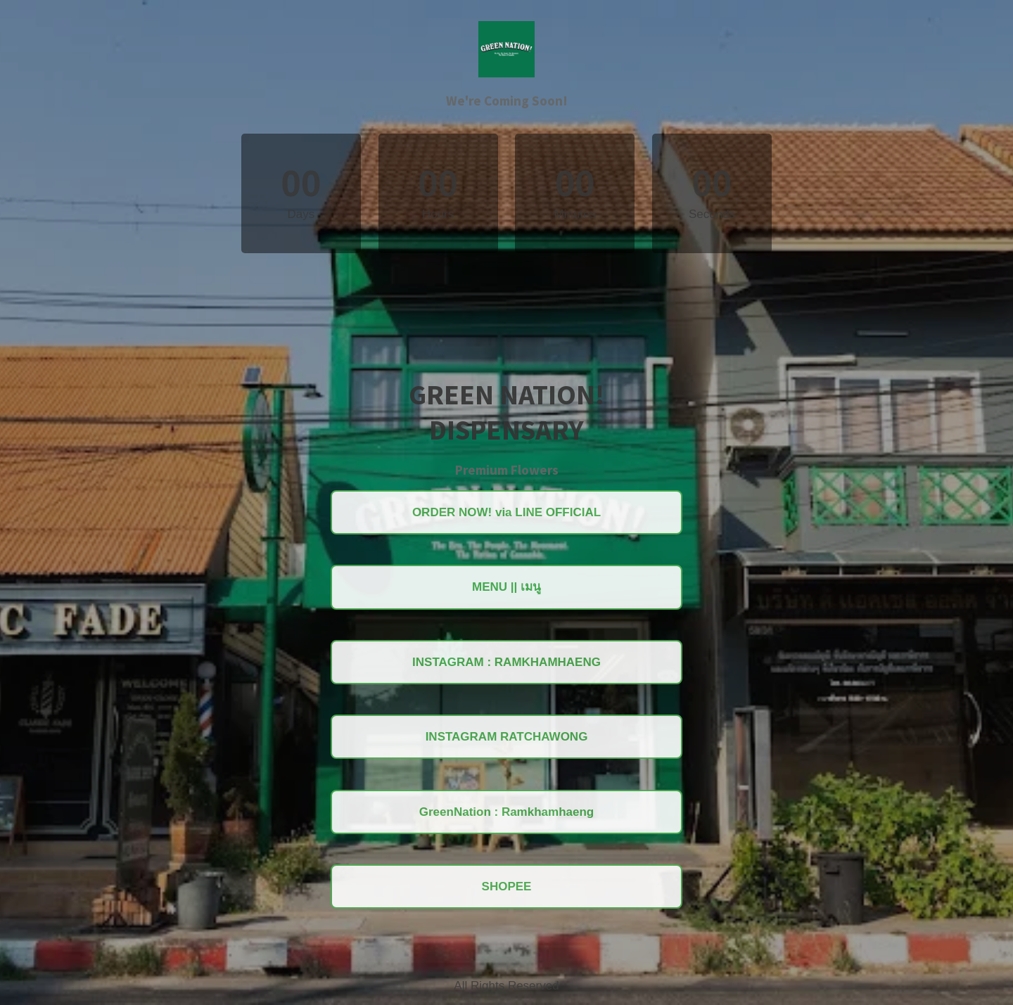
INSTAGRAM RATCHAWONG (507, 736)
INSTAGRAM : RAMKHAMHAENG (506, 662)
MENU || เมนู (506, 587)
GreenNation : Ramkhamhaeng (506, 812)
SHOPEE (507, 886)
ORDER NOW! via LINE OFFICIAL (506, 512)
